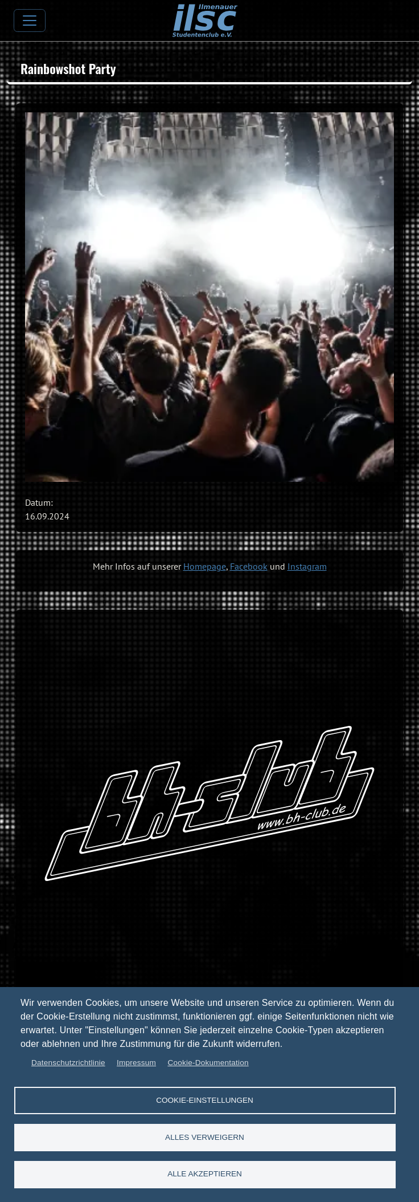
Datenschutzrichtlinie (68, 1062)
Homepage (204, 566)
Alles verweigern (204, 1136)
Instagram (307, 566)
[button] (209, 297)
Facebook (249, 566)
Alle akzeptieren (204, 1173)
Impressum (136, 1062)
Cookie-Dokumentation (207, 1062)
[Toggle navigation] (30, 20)
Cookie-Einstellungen (204, 1099)
